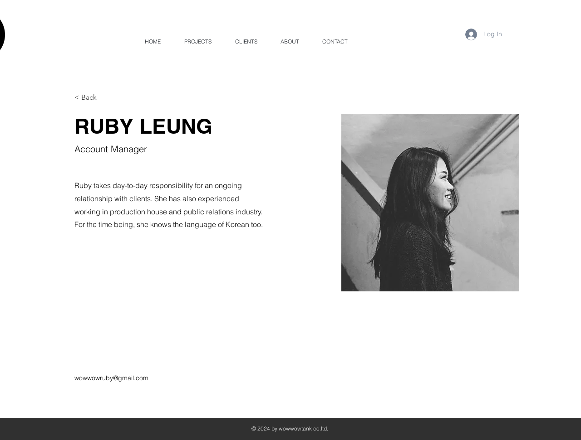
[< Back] (92, 97)
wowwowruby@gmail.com (111, 378)
